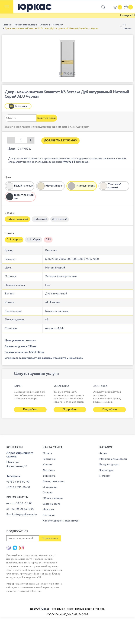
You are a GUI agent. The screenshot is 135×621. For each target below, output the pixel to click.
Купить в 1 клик (46, 118)
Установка (49, 476)
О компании (50, 487)
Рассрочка (49, 459)
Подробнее (30, 409)
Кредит (47, 465)
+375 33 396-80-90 (18, 482)
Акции (103, 453)
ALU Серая (33, 240)
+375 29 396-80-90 (18, 487)
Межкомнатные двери (25, 24)
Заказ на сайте (51, 504)
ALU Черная (14, 240)
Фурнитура (106, 470)
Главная (7, 24)
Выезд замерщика (54, 481)
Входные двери (108, 465)
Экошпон (45, 24)
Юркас (45, 609)
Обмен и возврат (53, 498)
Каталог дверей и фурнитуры (61, 521)
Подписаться (50, 538)
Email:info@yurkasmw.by (21, 515)
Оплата (47, 453)
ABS (48, 240)
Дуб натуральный (17, 219)
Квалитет (58, 24)
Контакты (49, 515)
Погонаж (104, 476)
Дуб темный (59, 219)
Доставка (49, 470)
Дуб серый (40, 219)
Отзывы (48, 493)
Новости (48, 509)
